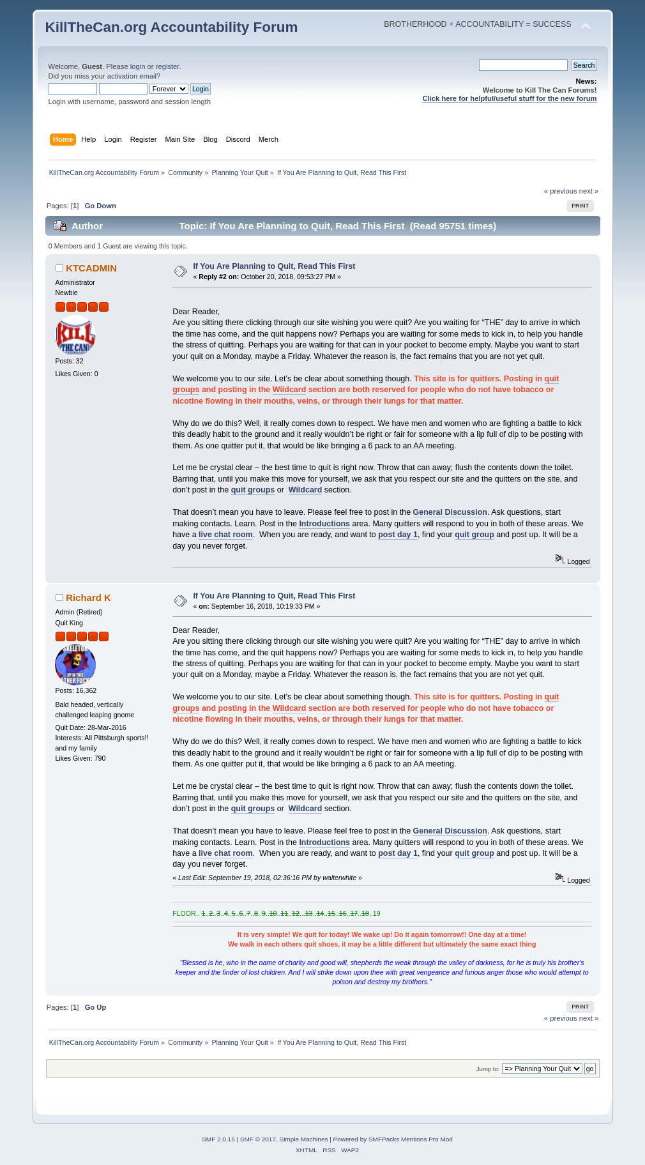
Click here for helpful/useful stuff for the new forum (509, 98)
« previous (560, 191)
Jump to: (488, 1068)
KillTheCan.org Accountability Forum (171, 27)
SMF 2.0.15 (218, 1139)
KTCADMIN (91, 268)
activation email (131, 76)
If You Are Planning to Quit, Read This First (274, 266)
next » (589, 191)
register (167, 66)
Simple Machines (304, 1139)
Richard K (88, 597)
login (138, 66)
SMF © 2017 (258, 1139)
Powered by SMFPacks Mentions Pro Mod (393, 1139)
